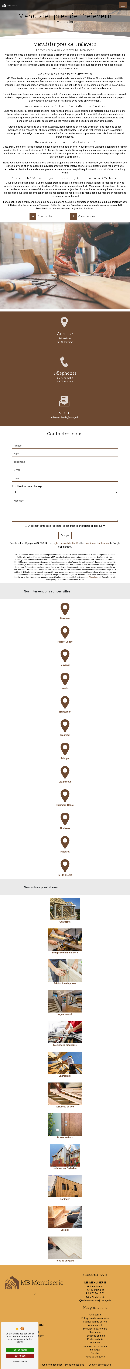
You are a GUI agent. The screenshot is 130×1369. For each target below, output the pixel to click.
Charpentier (95, 1332)
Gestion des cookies (99, 1364)
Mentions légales (75, 1364)
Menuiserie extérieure (95, 1328)
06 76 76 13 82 (65, 378)
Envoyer (65, 520)
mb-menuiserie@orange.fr (95, 1300)
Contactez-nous (83, 216)
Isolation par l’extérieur (95, 1346)
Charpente (95, 1314)
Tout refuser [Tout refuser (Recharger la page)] (19, 1355)
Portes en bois (95, 1339)
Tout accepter (20, 1349)
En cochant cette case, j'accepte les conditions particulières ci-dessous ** (66, 510)
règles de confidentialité (65, 528)
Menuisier (95, 1342)
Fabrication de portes (95, 1321)
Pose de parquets (95, 1356)
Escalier (95, 1353)
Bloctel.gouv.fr (95, 562)
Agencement (95, 1325)
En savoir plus (41, 216)
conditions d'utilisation (97, 528)
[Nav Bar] (123, 5)
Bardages (95, 1349)
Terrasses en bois (95, 1335)
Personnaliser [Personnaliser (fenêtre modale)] (20, 1361)
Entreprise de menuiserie (95, 1318)
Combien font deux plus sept (27, 471)
